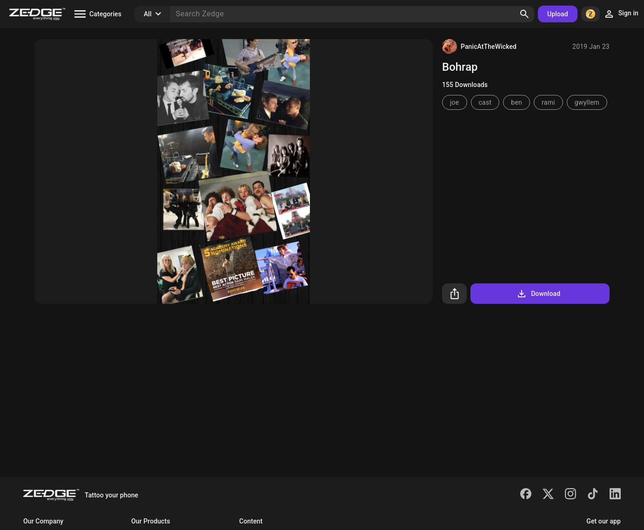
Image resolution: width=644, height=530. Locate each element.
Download (538, 293)
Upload (557, 14)
